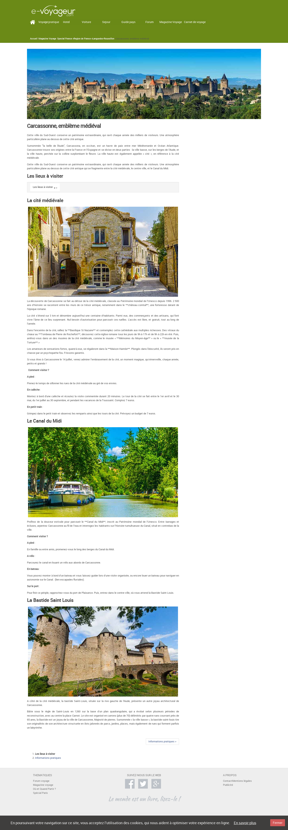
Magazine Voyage (170, 22)
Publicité (228, 785)
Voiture (86, 22)
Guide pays (128, 22)
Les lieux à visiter (43, 187)
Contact (227, 781)
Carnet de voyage (195, 22)
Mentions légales (242, 781)
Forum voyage (41, 781)
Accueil (33, 38)
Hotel (66, 22)
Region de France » (83, 38)
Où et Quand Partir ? (44, 789)
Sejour (106, 22)
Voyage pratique (48, 22)
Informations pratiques (48, 758)
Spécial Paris (40, 793)
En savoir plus (245, 822)
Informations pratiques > (162, 741)
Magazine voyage (43, 785)
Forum (149, 22)
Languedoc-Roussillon (103, 38)
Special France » (65, 38)
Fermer (277, 823)
